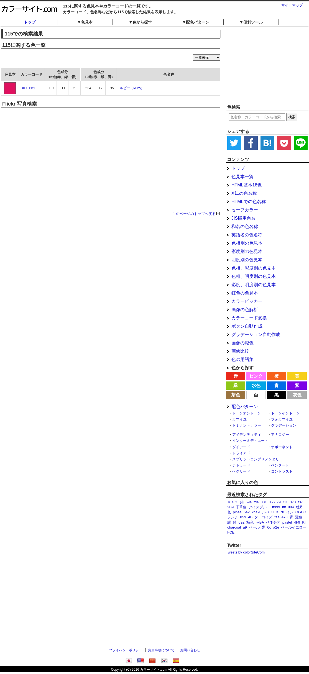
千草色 (241, 507)
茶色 (235, 395)
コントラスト (282, 471)
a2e (276, 527)
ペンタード (280, 465)
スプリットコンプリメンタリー (257, 459)
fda (256, 502)
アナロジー (280, 434)
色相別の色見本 (246, 243)
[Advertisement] (267, 65)
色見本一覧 (242, 176)
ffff (284, 507)
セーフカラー (244, 209)
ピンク (256, 376)
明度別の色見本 (246, 259)
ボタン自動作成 (246, 326)
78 (282, 512)
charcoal (234, 527)
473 (285, 517)
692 (241, 522)
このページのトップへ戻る (194, 214)
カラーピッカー (246, 301)
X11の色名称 (244, 193)
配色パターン (244, 406)
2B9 (230, 507)
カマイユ (239, 419)
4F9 (297, 522)
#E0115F (29, 88)
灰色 (297, 395)
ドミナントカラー (246, 425)
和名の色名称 (244, 226)
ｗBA (260, 522)
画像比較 (240, 351)
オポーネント (282, 447)
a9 (245, 527)
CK (285, 502)
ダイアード (241, 447)
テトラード (241, 465)
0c (269, 527)
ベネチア (273, 522)
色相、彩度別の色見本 (253, 268)
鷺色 (298, 517)
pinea (237, 512)
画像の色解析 (244, 309)
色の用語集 (242, 359)
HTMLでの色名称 (248, 201)
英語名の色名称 (246, 234)
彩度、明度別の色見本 (253, 284)
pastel (287, 522)
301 (264, 502)
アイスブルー (259, 507)
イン (289, 512)
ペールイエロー (293, 527)
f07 (300, 502)
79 (279, 502)
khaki (256, 512)
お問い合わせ (190, 650)
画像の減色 (242, 342)
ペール (254, 527)
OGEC (300, 512)
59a (249, 502)
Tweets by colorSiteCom (245, 552)
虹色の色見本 (244, 293)
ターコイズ (263, 517)
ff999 (276, 507)
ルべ (265, 512)
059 (243, 517)
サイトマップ (292, 5)
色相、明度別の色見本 (253, 276)
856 (272, 502)
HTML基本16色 (246, 185)
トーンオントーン (246, 413)
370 (293, 502)
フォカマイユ (282, 419)
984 (291, 507)
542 (247, 512)
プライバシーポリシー (125, 650)
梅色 (250, 522)
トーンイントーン (285, 413)
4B (250, 517)
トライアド (241, 453)
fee (277, 517)
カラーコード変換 (249, 318)
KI (303, 522)
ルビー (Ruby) (131, 88)
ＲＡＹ (232, 502)
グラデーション (283, 425)
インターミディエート (250, 441)
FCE (230, 532)
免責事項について (161, 650)
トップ (29, 22)
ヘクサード (241, 471)
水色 (256, 385)
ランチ (232, 517)
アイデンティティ (246, 434)
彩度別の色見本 (246, 251)
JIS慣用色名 (243, 218)
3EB (274, 512)
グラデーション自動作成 (255, 334)
